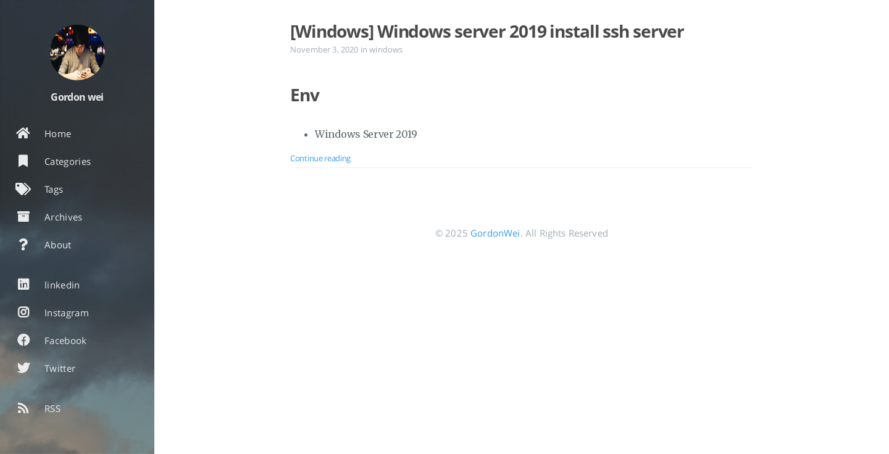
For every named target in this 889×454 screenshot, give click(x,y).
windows (386, 49)
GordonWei (495, 233)
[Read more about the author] (77, 52)
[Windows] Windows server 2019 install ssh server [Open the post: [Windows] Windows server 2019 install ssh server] (487, 31)
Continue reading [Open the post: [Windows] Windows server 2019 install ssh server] (320, 158)
